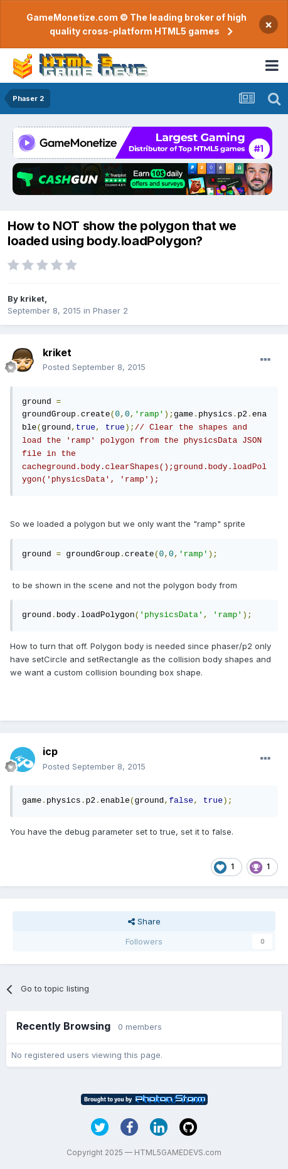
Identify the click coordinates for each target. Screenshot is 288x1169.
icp (50, 751)
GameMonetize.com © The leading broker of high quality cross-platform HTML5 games (136, 24)
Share (144, 921)
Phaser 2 (110, 310)
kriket (32, 299)
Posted (94, 367)
